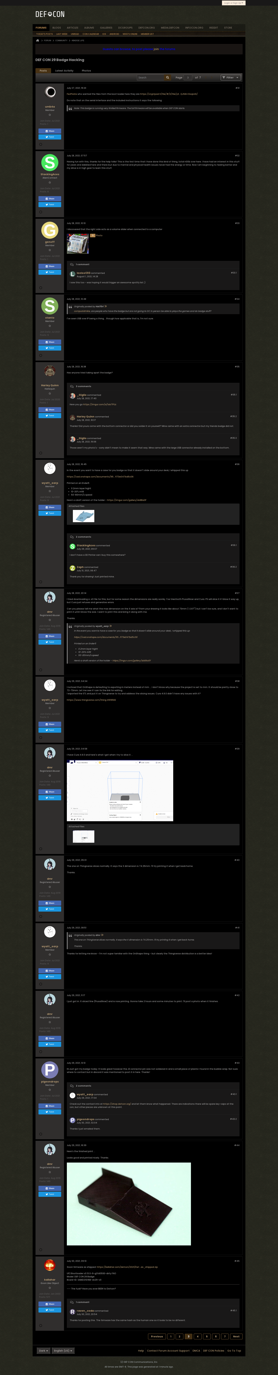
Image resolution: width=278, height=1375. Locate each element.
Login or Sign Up (233, 2)
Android (114, 33)
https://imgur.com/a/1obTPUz (99, 404)
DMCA (196, 1350)
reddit (213, 27)
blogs (56, 27)
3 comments (83, 386)
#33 (237, 223)
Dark (43, 1350)
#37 (237, 593)
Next (236, 1336)
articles (72, 27)
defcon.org (146, 27)
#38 (237, 681)
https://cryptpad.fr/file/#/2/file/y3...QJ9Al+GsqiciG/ (169, 93)
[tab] (43, 70)
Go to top (234, 1350)
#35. (234, 394)
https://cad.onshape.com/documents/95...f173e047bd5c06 (100, 476)
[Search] (154, 78)
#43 (237, 1062)
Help (141, 1350)
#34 (237, 298)
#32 (237, 155)
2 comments (83, 536)
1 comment (82, 264)
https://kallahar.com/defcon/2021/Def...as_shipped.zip (127, 1267)
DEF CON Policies (213, 1350)
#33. (234, 272)
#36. (234, 545)
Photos (86, 70)
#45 (237, 1260)
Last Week (61, 33)
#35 (237, 366)
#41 (237, 927)
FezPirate (72, 93)
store (228, 27)
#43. (233, 1094)
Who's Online (130, 33)
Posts (43, 70)
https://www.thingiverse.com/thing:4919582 (91, 699)
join (156, 49)
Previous (157, 1336)
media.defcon (170, 27)
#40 (237, 860)
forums (41, 27)
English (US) (63, 1350)
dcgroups (125, 27)
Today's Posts (44, 33)
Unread (75, 33)
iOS (104, 33)
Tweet (50, 137)
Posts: (43, 123)
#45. (233, 1310)
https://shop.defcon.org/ (117, 1103)
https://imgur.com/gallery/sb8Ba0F (126, 500)
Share (49, 131)
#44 (237, 1145)
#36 (237, 464)
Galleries (106, 27)
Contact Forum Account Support (168, 1350)
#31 (237, 87)
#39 (237, 748)
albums (89, 27)
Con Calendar (91, 33)
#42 (237, 995)
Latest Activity (64, 70)
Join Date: (45, 120)
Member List (147, 33)
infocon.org (194, 27)
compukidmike (82, 311)
